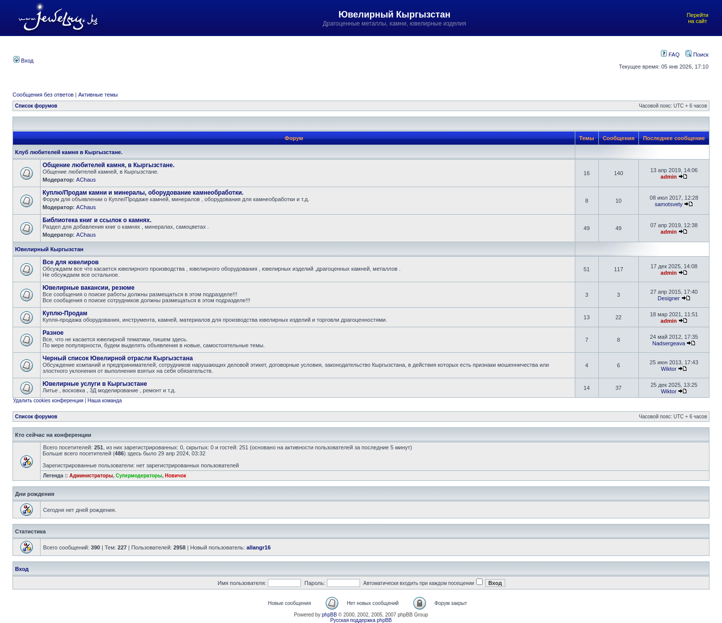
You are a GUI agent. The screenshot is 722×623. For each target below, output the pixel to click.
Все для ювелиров (71, 262)
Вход (24, 61)
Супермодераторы (139, 475)
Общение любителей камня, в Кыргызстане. (109, 165)
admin (668, 177)
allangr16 (258, 547)
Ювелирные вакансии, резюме (89, 287)
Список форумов (36, 106)
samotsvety (669, 204)
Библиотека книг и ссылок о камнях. (97, 220)
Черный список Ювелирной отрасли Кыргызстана (118, 358)
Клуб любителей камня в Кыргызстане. (69, 152)
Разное (53, 332)
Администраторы (91, 475)
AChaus (86, 180)
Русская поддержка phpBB (361, 620)
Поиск (696, 55)
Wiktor (668, 369)
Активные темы (98, 95)
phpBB (329, 614)
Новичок (175, 475)
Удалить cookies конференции (48, 400)
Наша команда (105, 400)
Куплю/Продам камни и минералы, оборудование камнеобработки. (143, 192)
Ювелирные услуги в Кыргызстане (95, 383)
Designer (669, 298)
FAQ (670, 55)
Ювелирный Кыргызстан (49, 249)
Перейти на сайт (697, 18)
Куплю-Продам (65, 313)
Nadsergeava (668, 343)
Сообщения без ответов (43, 95)
